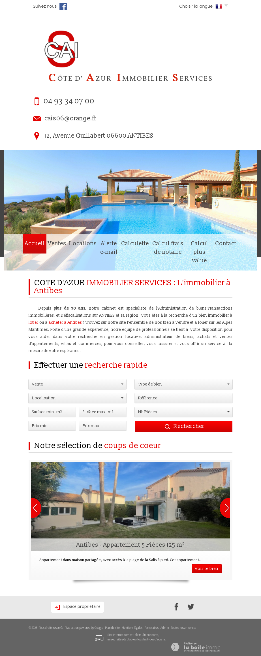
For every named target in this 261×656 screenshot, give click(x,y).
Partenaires (151, 628)
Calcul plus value (209, 261)
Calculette (122, 261)
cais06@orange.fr (70, 118)
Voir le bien (207, 568)
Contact (241, 261)
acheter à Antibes (65, 322)
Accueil (19, 261)
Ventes (40, 261)
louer (33, 322)
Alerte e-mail (93, 261)
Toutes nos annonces (183, 628)
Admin (165, 628)
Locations (63, 261)
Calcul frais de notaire (162, 261)
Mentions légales (132, 628)
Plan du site (112, 628)
